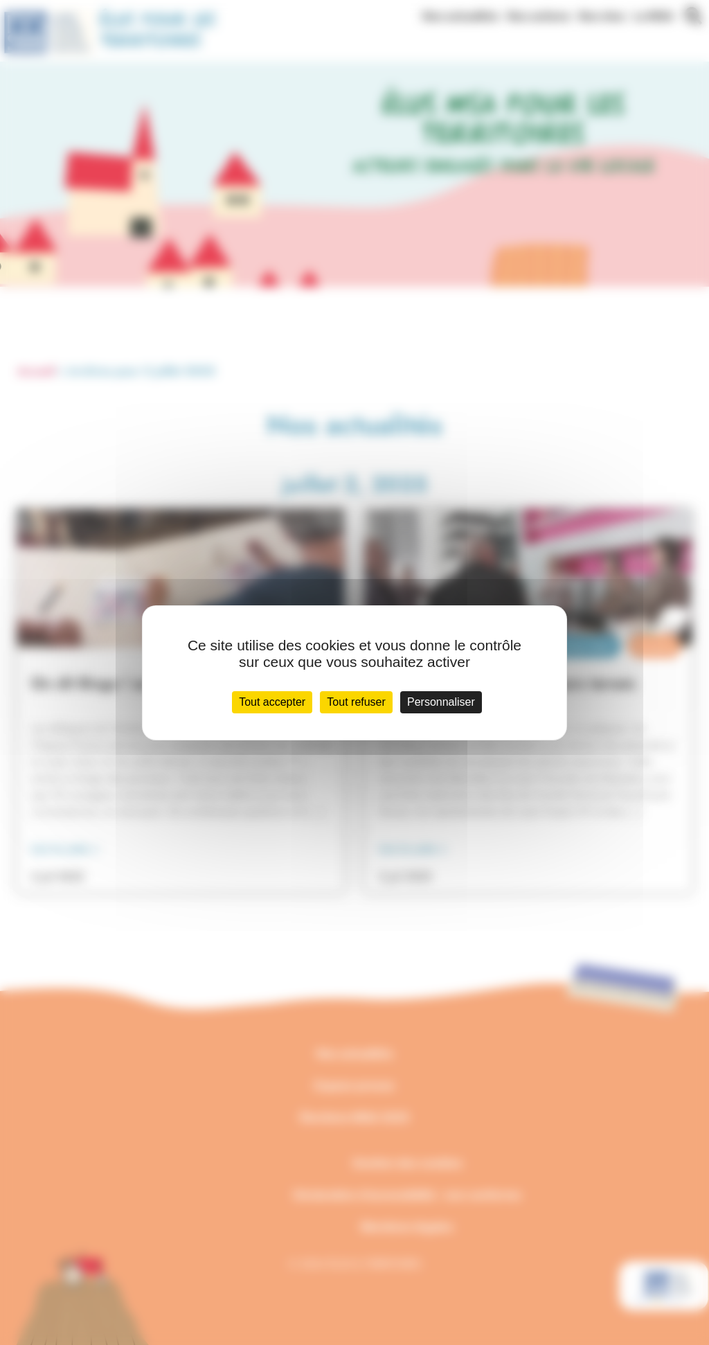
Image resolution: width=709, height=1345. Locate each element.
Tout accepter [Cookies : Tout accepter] (272, 702)
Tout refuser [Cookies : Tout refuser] (356, 702)
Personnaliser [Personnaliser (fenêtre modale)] (441, 702)
